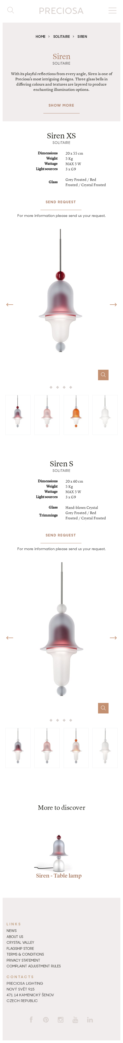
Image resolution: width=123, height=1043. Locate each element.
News (12, 931)
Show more (61, 102)
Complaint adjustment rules (34, 966)
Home (41, 36)
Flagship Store (20, 948)
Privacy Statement (23, 960)
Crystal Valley (20, 942)
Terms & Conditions (25, 954)
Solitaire (61, 36)
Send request (60, 199)
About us (15, 937)
